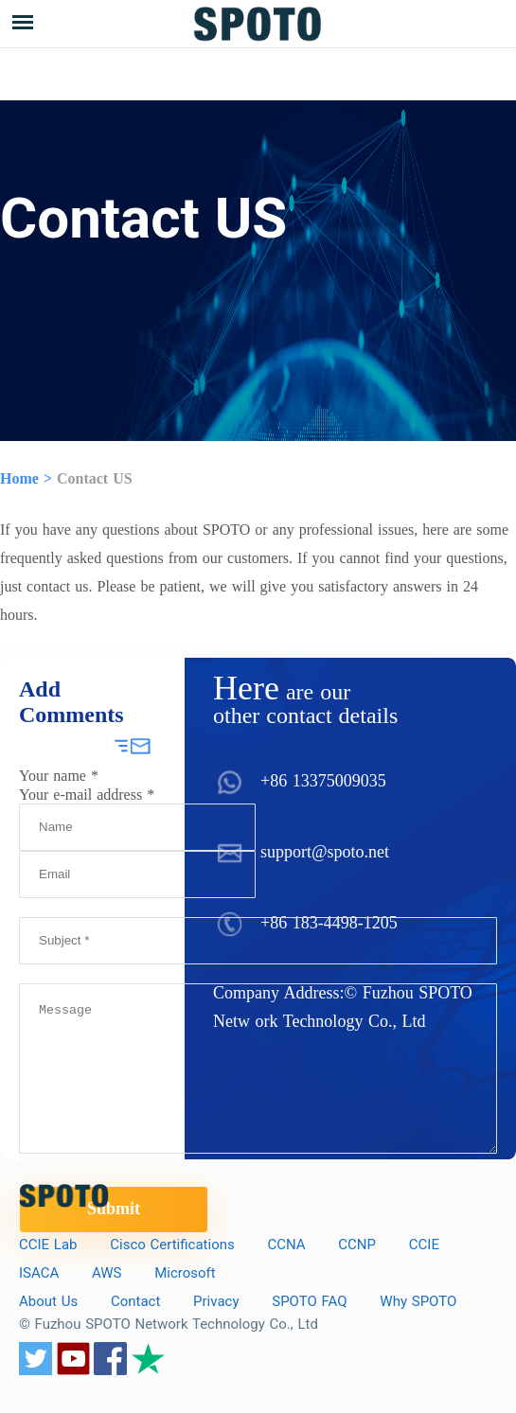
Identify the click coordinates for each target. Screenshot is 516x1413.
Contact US (95, 478)
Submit (113, 1208)
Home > (26, 478)
